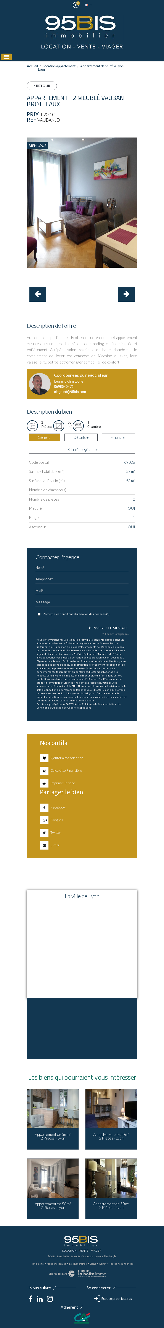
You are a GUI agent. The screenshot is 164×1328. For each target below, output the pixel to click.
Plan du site (37, 1263)
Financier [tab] (118, 437)
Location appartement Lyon (57, 67)
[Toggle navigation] (6, 57)
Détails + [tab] (81, 437)
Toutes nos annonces (121, 1263)
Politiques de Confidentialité (98, 704)
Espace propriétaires (113, 1298)
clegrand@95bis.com (70, 392)
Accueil (32, 66)
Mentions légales (56, 1263)
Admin (102, 1263)
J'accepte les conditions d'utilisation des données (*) (76, 614)
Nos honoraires (78, 1263)
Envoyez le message (108, 628)
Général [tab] (44, 437)
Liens (93, 1263)
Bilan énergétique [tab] (82, 449)
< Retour (42, 86)
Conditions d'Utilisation (50, 707)
